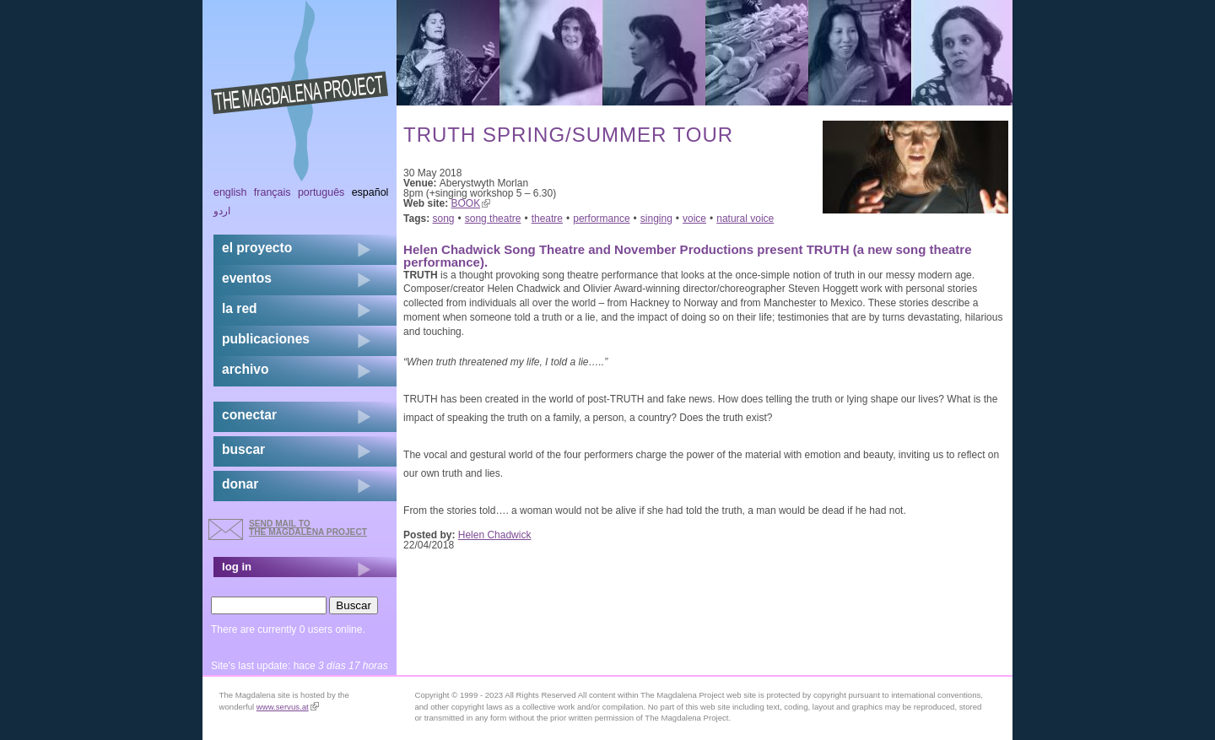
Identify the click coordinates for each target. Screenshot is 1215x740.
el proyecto (257, 247)
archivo (245, 369)
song (444, 218)
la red (239, 308)
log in (236, 566)
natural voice (745, 218)
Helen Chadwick (495, 535)
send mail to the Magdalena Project (308, 528)
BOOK (471, 203)
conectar (249, 415)
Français (272, 192)
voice (694, 218)
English (230, 192)
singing (656, 218)
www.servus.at (287, 706)
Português (321, 192)
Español (370, 192)
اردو (221, 211)
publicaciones (266, 339)
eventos (247, 278)
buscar (243, 449)
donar (240, 484)
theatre (547, 218)
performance (601, 218)
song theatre (493, 218)
